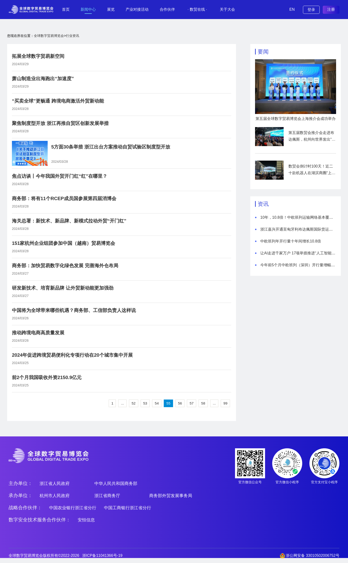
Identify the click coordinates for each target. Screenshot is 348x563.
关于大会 (227, 9)
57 (191, 403)
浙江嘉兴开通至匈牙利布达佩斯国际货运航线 (298, 229)
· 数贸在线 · (197, 9)
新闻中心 (88, 9)
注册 (331, 9)
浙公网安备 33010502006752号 (312, 555)
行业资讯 (72, 36)
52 (134, 403)
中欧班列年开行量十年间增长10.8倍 (290, 241)
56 (180, 403)
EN (292, 9)
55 (168, 403)
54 (157, 403)
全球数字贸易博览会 (49, 36)
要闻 (263, 52)
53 (145, 403)
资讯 (263, 204)
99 (225, 403)
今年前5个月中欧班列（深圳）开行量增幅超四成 (301, 265)
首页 (66, 9)
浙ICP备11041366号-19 (102, 555)
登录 (311, 10)
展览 (111, 9)
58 (203, 403)
